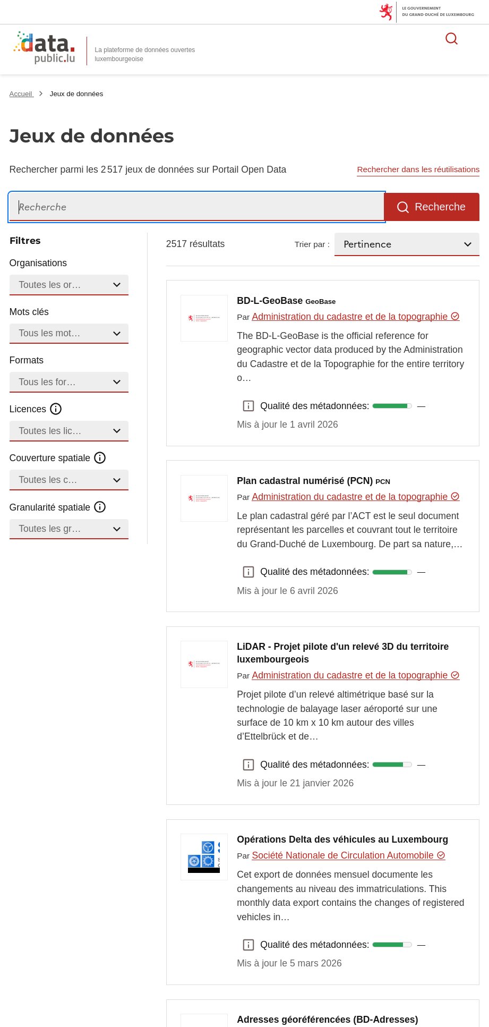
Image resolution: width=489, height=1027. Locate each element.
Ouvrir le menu (475, 38)
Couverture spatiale (58, 458)
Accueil (22, 94)
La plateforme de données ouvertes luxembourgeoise (145, 54)
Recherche (440, 207)
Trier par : (312, 244)
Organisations (38, 263)
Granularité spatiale (58, 507)
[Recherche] (197, 207)
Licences (36, 409)
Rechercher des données (452, 38)
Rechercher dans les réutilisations (418, 169)
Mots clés (29, 312)
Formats (27, 360)
